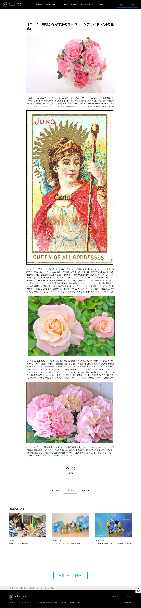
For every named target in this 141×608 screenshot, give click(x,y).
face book (129, 597)
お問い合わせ (75, 603)
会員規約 (63, 603)
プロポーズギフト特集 (48, 456)
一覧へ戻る (70, 490)
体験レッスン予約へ (70, 575)
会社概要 (12, 603)
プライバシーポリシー (26, 603)
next (84, 490)
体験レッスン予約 (127, 5)
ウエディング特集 (65, 456)
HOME (11, 588)
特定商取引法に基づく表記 (47, 603)
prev (57, 490)
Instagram (114, 597)
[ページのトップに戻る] (138, 590)
